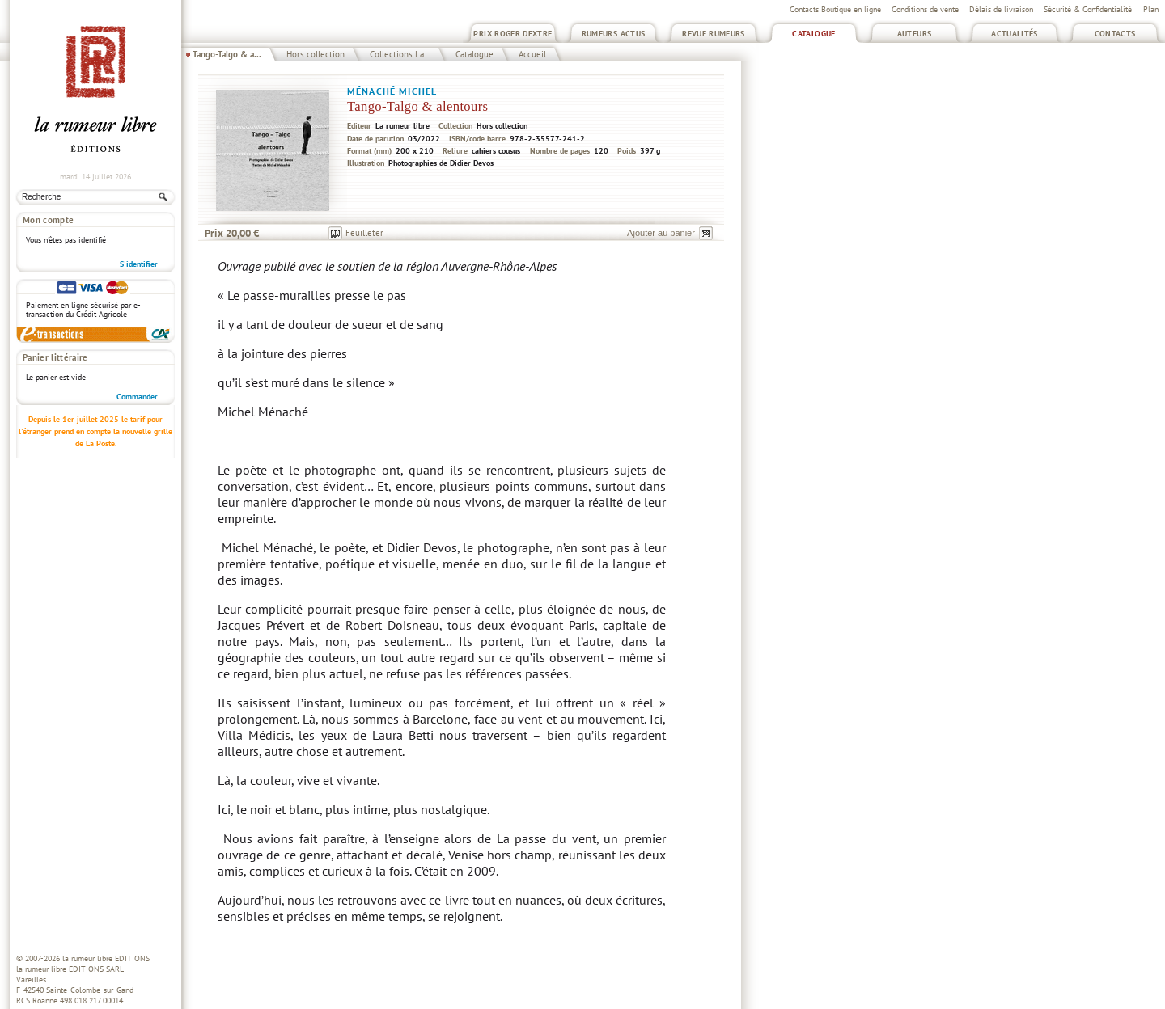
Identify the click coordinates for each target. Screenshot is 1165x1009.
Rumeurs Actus (614, 33)
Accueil (532, 54)
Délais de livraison (1001, 9)
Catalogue (813, 33)
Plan (1151, 9)
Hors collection (315, 54)
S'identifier (139, 264)
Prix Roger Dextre (512, 33)
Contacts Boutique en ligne (835, 9)
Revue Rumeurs (713, 33)
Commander (137, 396)
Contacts (1115, 33)
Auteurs (914, 33)
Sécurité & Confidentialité (1088, 9)
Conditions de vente (925, 9)
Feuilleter (364, 233)
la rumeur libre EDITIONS (106, 958)
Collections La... (400, 54)
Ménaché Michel (392, 91)
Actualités (1014, 33)
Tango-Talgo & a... (227, 54)
